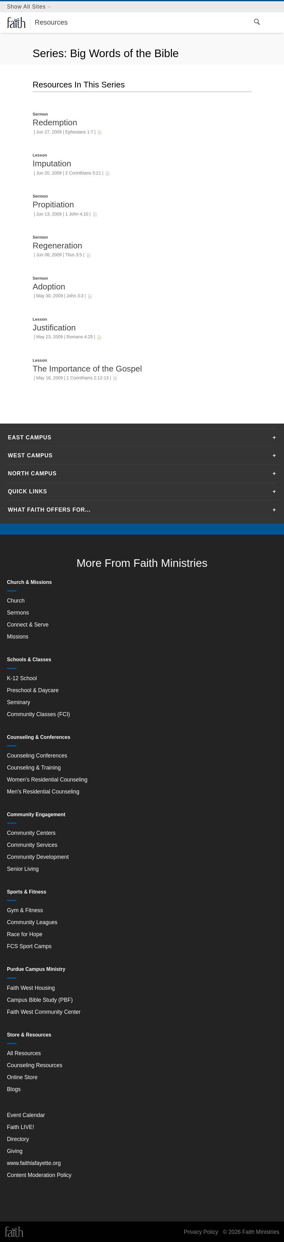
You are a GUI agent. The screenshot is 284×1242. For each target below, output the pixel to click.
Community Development (38, 857)
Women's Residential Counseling (47, 779)
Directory (18, 1139)
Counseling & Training (34, 767)
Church (16, 600)
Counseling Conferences (37, 755)
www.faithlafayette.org (34, 1163)
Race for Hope (25, 934)
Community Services (32, 845)
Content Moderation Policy (39, 1175)
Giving (15, 1151)
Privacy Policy (201, 1232)
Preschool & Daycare (33, 690)
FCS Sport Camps (29, 946)
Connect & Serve (27, 624)
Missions (17, 636)
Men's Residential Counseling (43, 791)
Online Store (22, 1077)
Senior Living (23, 869)
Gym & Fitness (25, 910)
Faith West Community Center (44, 1012)
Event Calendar (26, 1115)
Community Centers (31, 833)
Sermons (18, 612)
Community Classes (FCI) (38, 714)
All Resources (24, 1053)
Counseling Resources (34, 1065)
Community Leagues (32, 922)
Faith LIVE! (20, 1127)
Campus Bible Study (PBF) (40, 1000)
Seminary (18, 702)
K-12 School (22, 678)
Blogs (14, 1089)
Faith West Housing (31, 988)
